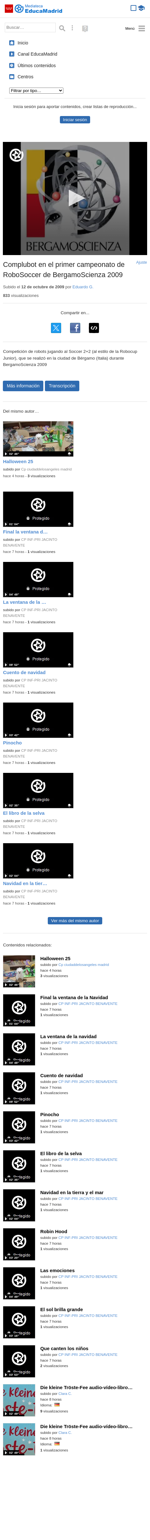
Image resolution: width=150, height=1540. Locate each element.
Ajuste (141, 262)
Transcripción (62, 385)
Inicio (23, 42)
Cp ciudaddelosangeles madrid (46, 469)
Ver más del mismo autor (75, 920)
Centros (25, 76)
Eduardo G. (83, 286)
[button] (75, 198)
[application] (75, 198)
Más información (23, 385)
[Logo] (16, 155)
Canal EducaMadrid (37, 54)
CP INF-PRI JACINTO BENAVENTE (88, 1004)
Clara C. (65, 1394)
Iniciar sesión (75, 119)
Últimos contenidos (37, 65)
